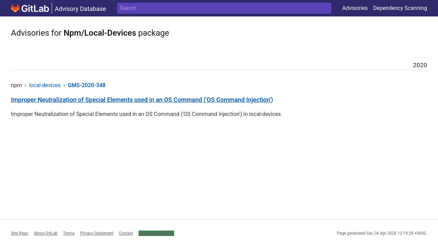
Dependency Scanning (400, 8)
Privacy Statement (96, 233)
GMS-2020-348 (86, 85)
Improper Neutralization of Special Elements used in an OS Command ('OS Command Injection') (142, 99)
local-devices (45, 85)
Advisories (355, 8)
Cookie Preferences (156, 233)
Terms (69, 233)
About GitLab (46, 233)
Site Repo (19, 233)
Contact (126, 233)
